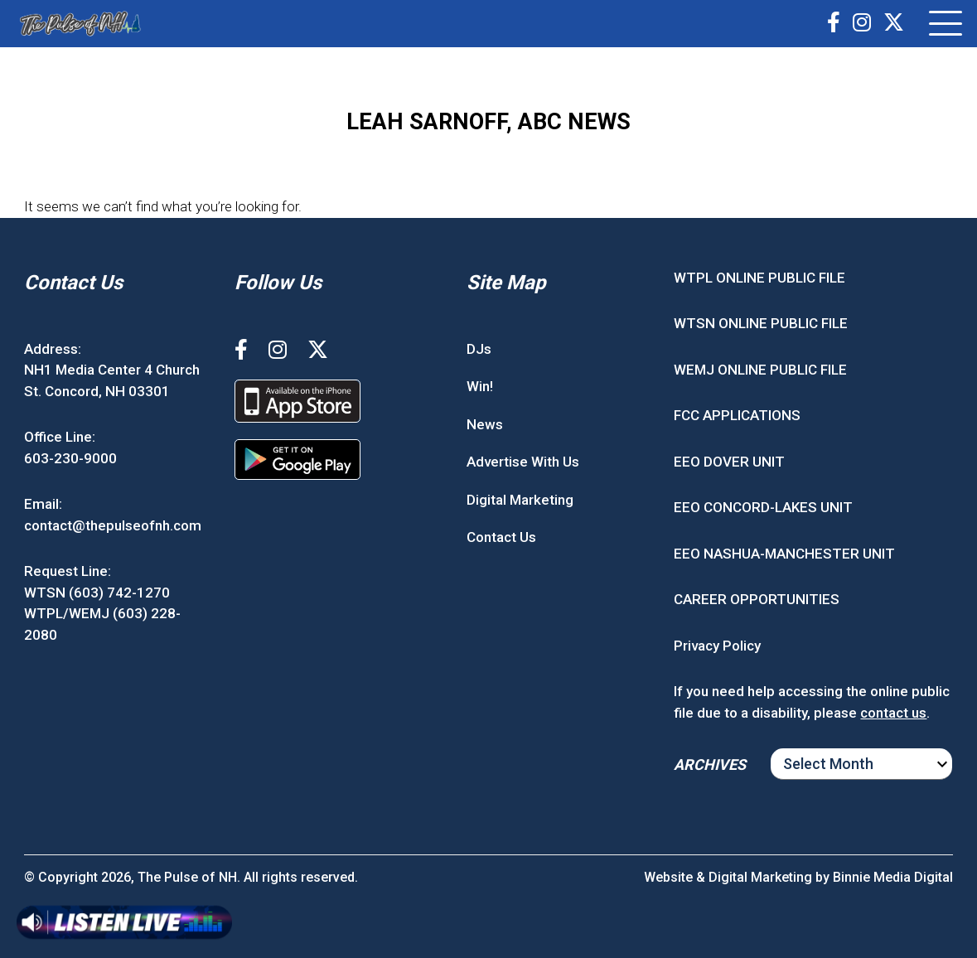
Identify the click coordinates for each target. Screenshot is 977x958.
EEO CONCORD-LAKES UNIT (763, 507)
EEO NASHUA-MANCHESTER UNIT (784, 553)
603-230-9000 (70, 458)
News (485, 424)
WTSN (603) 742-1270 (97, 592)
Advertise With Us (523, 461)
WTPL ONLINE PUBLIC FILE (759, 277)
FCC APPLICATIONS (737, 415)
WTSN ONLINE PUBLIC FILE (761, 323)
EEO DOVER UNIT (729, 461)
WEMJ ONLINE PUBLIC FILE (760, 369)
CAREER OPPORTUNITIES (756, 599)
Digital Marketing (520, 499)
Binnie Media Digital (893, 877)
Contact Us (501, 537)
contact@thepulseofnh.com (112, 525)
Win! (480, 386)
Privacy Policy (717, 645)
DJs (479, 349)
